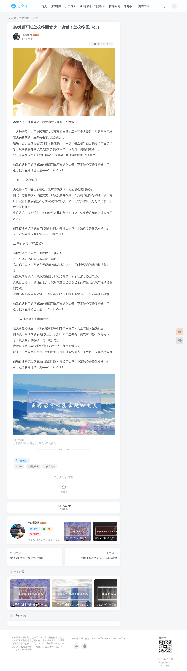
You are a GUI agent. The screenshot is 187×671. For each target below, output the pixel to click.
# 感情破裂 (33, 466)
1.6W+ (34, 529)
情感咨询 (114, 6)
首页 (44, 6)
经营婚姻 (85, 6)
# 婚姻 (19, 466)
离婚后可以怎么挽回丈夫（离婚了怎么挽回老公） (57, 27)
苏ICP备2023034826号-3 (113, 638)
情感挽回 (99, 6)
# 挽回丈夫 (49, 466)
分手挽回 (70, 6)
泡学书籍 (143, 6)
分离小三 (129, 6)
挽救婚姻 (56, 6)
